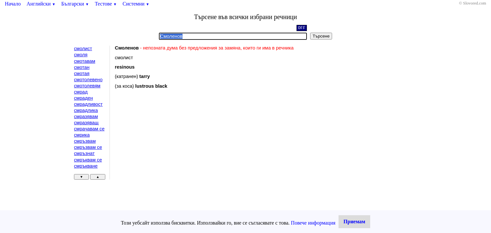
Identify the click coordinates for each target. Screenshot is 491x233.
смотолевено (88, 79)
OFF (301, 28)
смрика (82, 135)
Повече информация (313, 223)
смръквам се (88, 159)
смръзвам (85, 141)
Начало (13, 3)
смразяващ (86, 122)
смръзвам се (88, 147)
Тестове (106, 3)
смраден (83, 98)
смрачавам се (89, 128)
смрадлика (86, 110)
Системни (136, 3)
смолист (83, 48)
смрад (81, 91)
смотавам (84, 61)
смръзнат (84, 153)
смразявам (86, 116)
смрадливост (88, 104)
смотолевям (87, 85)
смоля (81, 54)
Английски (41, 3)
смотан (81, 67)
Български (75, 3)
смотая (81, 73)
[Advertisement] (169, 147)
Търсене (321, 36)
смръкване (86, 166)
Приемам (354, 221)
